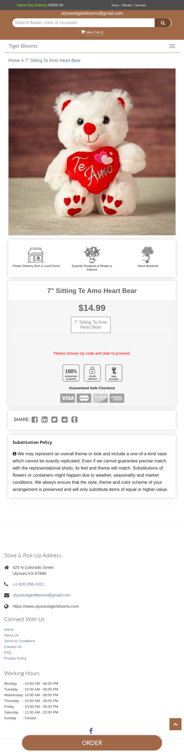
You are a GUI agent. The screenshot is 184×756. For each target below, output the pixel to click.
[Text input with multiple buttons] (92, 22)
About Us (11, 635)
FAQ (7, 652)
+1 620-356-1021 (28, 584)
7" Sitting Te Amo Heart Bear (53, 60)
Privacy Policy (15, 658)
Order (92, 742)
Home (14, 60)
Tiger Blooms (23, 46)
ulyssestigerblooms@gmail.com (92, 13)
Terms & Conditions (19, 641)
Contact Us (13, 647)
